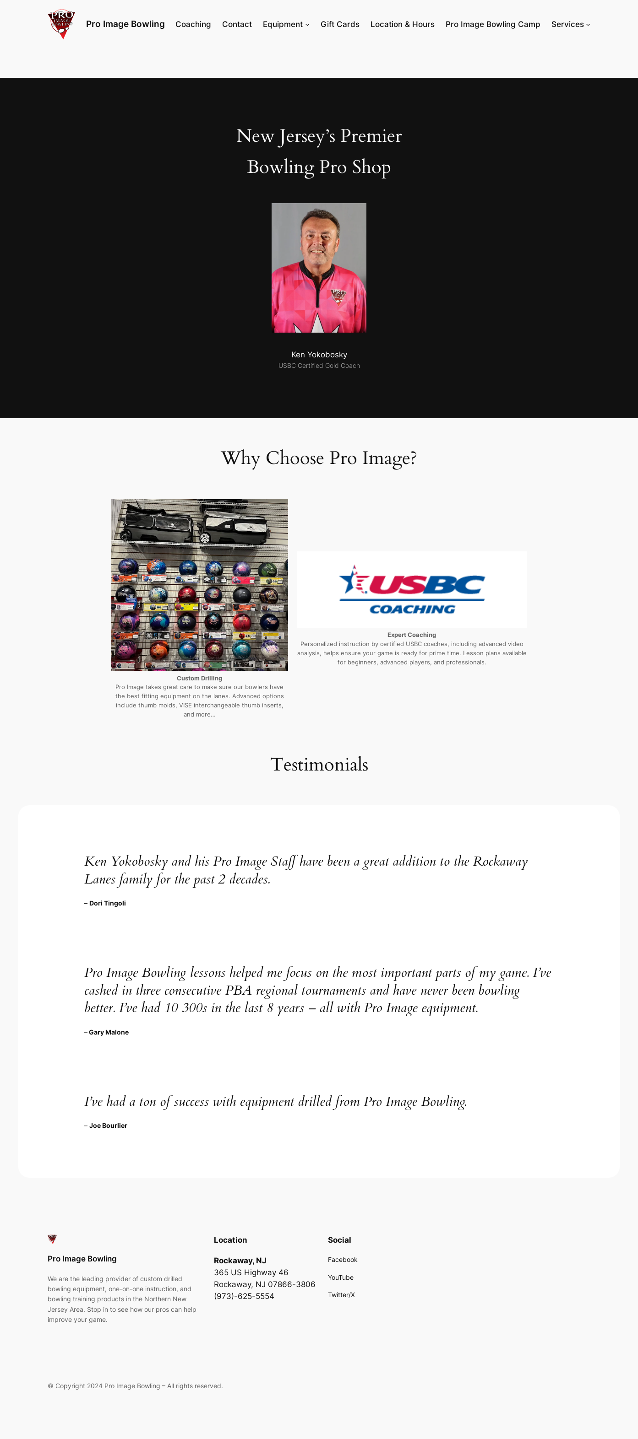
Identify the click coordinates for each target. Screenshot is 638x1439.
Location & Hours (403, 24)
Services (567, 24)
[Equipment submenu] (307, 24)
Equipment (283, 24)
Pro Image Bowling (125, 23)
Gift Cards (340, 24)
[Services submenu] (588, 24)
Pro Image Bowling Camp (493, 24)
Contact (237, 24)
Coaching (193, 24)
